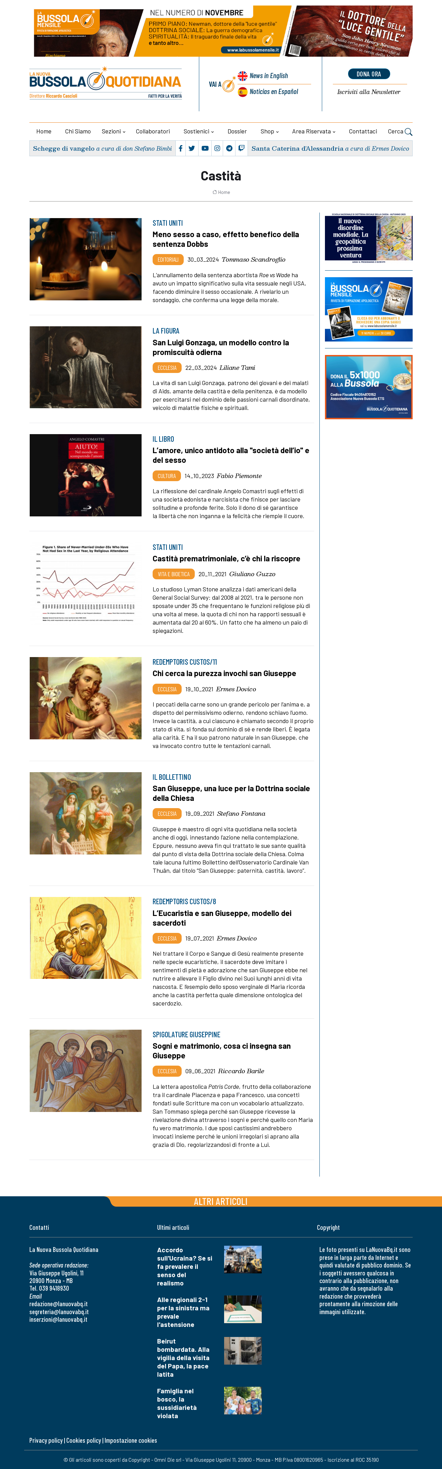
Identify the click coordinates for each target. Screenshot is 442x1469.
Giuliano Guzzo (252, 573)
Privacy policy (46, 1440)
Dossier (237, 131)
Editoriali (168, 259)
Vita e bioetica (174, 574)
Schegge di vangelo (64, 148)
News (269, 75)
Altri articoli (221, 1201)
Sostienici (196, 131)
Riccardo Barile (241, 1070)
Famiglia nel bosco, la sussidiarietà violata (177, 1403)
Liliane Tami (237, 367)
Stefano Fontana (241, 813)
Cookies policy (83, 1440)
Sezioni (111, 131)
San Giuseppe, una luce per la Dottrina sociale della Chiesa (231, 793)
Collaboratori (153, 131)
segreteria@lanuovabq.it (59, 1312)
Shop (267, 131)
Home (43, 131)
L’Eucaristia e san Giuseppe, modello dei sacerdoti (222, 917)
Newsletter (369, 92)
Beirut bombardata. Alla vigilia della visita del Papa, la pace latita (183, 1357)
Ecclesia (167, 367)
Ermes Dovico (236, 688)
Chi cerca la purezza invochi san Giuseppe (224, 673)
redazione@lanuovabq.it (58, 1304)
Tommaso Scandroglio (254, 259)
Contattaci (363, 131)
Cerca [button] (400, 132)
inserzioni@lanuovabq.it (58, 1319)
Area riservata (311, 131)
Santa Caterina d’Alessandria (297, 148)
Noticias (274, 91)
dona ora (369, 73)
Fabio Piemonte (239, 475)
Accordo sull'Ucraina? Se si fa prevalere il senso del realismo (184, 1266)
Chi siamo (78, 131)
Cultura (167, 475)
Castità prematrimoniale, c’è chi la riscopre (226, 558)
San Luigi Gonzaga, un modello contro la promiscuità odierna (221, 347)
